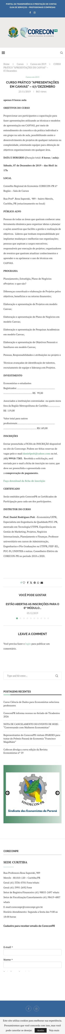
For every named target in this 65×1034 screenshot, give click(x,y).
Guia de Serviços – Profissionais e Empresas (32, 7)
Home (6, 64)
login (28, 643)
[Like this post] (24, 582)
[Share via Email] (42, 582)
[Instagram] (35, 12)
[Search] (61, 53)
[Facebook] (30, 12)
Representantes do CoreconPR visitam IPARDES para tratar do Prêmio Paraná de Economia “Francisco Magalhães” (31, 738)
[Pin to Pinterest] (35, 582)
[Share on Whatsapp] (38, 582)
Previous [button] (7, 793)
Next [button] (57, 793)
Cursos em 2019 (38, 64)
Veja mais (54, 1030)
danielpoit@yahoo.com (36, 453)
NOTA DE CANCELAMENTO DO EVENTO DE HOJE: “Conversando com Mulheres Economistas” (31, 725)
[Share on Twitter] (31, 582)
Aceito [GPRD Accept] (40, 1030)
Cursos (20, 64)
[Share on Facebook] (27, 582)
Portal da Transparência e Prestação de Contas (31, 4)
